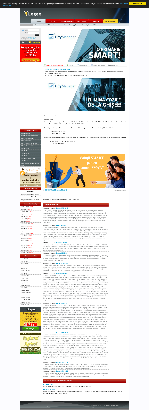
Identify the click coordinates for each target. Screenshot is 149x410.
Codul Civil (25, 148)
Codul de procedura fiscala (30, 135)
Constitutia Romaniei (28, 158)
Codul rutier (25, 161)
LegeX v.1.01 (101, 405)
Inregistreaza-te (32, 37)
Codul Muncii (26, 151)
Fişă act (71, 65)
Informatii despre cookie (46, 406)
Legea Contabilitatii (28, 138)
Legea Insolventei (27, 146)
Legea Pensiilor (26, 140)
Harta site (27, 406)
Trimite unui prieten (99, 65)
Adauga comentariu (120, 190)
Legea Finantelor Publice (29, 143)
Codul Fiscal (26, 133)
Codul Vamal (26, 156)
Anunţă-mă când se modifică (54, 65)
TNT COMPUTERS (112, 405)
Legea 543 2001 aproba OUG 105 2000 (30, 194)
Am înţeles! (137, 3)
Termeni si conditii (35, 406)
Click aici (32, 38)
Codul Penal (25, 153)
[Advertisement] (30, 96)
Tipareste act (113, 65)
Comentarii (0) (83, 65)
